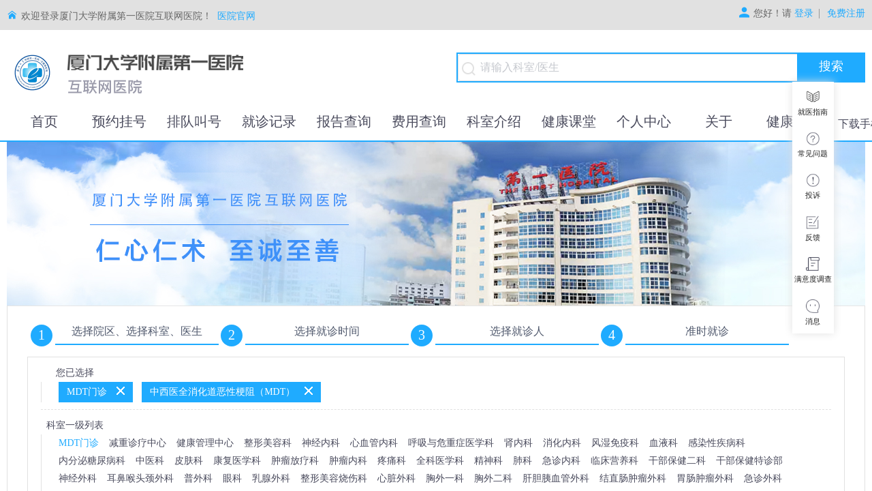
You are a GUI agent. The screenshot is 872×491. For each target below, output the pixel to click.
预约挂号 (119, 121)
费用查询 (419, 121)
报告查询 (344, 121)
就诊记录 (269, 121)
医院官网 (236, 16)
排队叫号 (194, 121)
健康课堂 (569, 121)
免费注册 (846, 13)
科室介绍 (494, 121)
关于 (718, 121)
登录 (803, 13)
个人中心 (644, 121)
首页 (44, 121)
